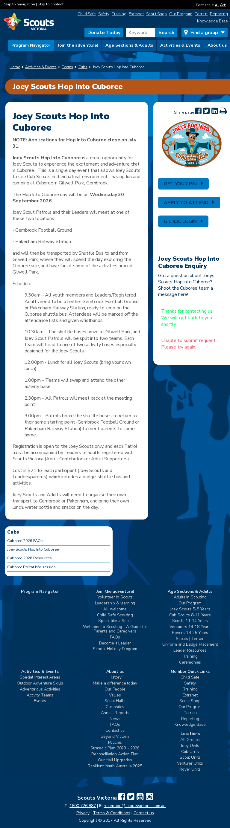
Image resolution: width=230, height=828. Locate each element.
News (115, 719)
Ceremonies (190, 662)
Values (115, 695)
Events (40, 701)
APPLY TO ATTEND (186, 202)
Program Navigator (31, 45)
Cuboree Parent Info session (31, 567)
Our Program (181, 14)
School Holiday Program (115, 649)
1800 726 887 (82, 806)
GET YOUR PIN (180, 184)
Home (15, 67)
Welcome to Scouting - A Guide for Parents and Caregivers (115, 629)
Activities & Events (180, 45)
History (115, 677)
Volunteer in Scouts (115, 597)
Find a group (204, 32)
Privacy (83, 813)
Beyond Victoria (115, 736)
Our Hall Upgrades (115, 760)
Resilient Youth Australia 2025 (115, 766)
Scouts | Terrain (190, 639)
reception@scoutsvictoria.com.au (135, 806)
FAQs (115, 637)
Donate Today (103, 32)
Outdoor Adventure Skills (40, 683)
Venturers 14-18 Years (190, 627)
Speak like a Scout (115, 621)
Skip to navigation (19, 4)
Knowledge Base (212, 21)
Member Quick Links (190, 672)
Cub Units (190, 752)
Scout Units (190, 757)
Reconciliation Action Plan (115, 754)
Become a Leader (115, 643)
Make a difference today (115, 683)
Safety (103, 14)
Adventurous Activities (40, 689)
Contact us (114, 730)
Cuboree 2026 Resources (29, 558)
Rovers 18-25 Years (190, 633)
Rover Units (190, 769)
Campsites (115, 707)
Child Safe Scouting (115, 615)
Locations (190, 734)
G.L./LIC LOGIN (180, 221)
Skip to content (50, 4)
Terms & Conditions (111, 813)
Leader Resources (189, 650)
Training (119, 14)
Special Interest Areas (40, 677)
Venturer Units (190, 763)
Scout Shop (156, 14)
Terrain (201, 14)
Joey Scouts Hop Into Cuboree (33, 549)
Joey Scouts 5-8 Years (190, 609)
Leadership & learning (115, 603)
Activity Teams (40, 695)
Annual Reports (115, 713)
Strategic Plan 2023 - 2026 (115, 748)
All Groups (190, 740)
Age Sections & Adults (129, 45)
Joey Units (190, 746)
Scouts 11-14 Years (190, 621)
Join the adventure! (78, 45)
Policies (115, 742)
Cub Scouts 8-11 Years (190, 615)
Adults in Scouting (190, 597)
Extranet (136, 14)
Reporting (219, 14)
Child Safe (87, 14)
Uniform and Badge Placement (190, 644)
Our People (115, 689)
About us (217, 45)
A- (217, 5)
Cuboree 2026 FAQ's (25, 540)
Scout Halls (115, 701)
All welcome (114, 609)
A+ (223, 4)
